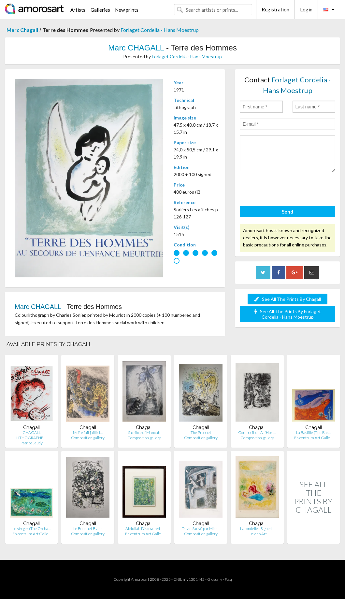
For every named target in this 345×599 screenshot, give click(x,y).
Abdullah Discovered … (144, 528)
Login (306, 9)
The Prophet (201, 432)
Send (287, 212)
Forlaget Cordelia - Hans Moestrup (160, 30)
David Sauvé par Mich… (200, 528)
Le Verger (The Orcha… (31, 528)
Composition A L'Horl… (257, 432)
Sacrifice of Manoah (144, 432)
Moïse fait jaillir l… (88, 432)
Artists (77, 10)
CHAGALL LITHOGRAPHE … (31, 435)
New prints (126, 10)
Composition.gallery (88, 437)
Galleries (100, 10)
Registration (275, 9)
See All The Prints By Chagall (287, 299)
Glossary (214, 579)
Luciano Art (257, 533)
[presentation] (289, 190)
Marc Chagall (22, 30)
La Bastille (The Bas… (313, 432)
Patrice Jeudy (32, 442)
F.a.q (228, 579)
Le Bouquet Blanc (87, 528)
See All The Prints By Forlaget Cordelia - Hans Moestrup (287, 314)
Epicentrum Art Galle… (313, 437)
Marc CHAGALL (136, 47)
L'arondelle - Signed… (257, 528)
